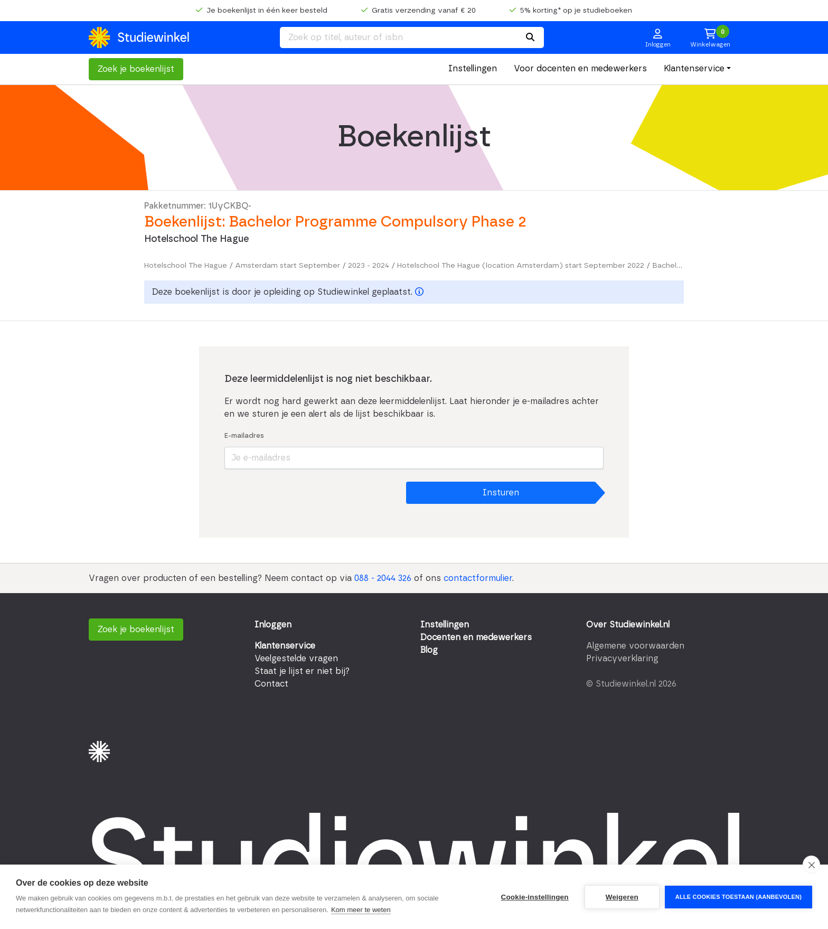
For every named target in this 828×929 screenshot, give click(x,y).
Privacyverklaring (622, 658)
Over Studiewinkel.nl (628, 625)
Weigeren (622, 897)
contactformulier (478, 578)
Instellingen (472, 68)
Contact (271, 684)
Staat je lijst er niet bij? (302, 671)
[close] (811, 865)
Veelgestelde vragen (296, 658)
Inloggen (273, 625)
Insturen (501, 493)
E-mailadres (244, 436)
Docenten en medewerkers (476, 637)
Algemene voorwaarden (635, 646)
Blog (429, 650)
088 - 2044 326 (382, 578)
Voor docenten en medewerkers (580, 68)
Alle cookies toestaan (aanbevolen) (738, 897)
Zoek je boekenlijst (136, 69)
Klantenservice (694, 68)
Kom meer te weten (361, 910)
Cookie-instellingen (534, 897)
